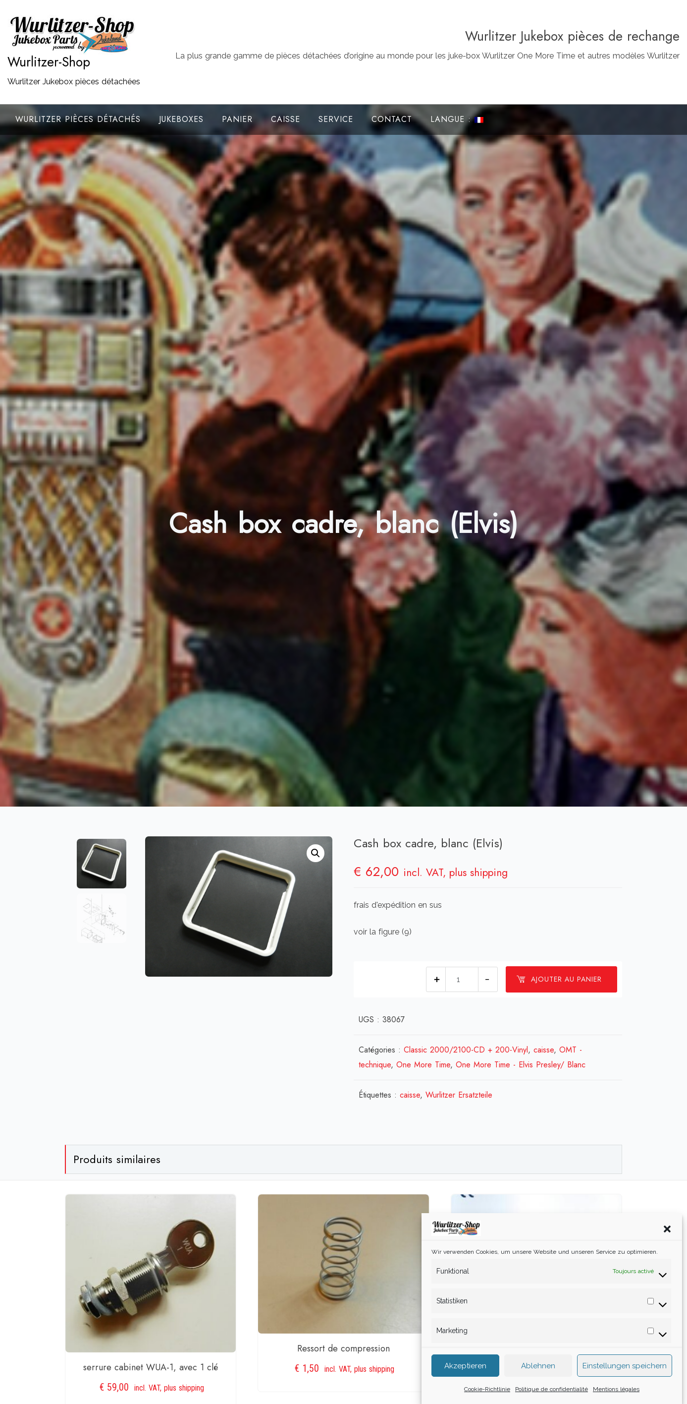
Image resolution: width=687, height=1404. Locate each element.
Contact (391, 119)
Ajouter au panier (559, 979)
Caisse (285, 119)
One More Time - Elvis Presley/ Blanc (520, 1064)
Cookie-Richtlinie (487, 1392)
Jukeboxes (181, 119)
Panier (237, 119)
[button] (667, 1231)
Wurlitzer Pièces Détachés (78, 119)
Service (335, 119)
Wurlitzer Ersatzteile (458, 1095)
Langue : (456, 119)
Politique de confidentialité (551, 1392)
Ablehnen (538, 1368)
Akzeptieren (465, 1368)
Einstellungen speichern (624, 1368)
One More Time (423, 1064)
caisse (543, 1049)
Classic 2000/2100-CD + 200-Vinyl (466, 1049)
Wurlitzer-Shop (48, 62)
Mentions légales (616, 1392)
